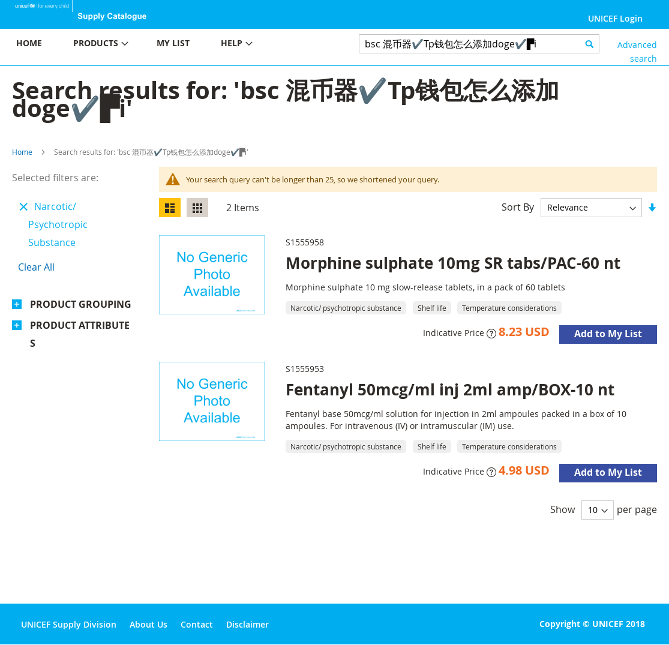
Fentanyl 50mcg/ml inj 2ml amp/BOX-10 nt (450, 389)
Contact (197, 624)
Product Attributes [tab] (80, 334)
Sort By (518, 207)
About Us (148, 624)
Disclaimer (247, 624)
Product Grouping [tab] (80, 304)
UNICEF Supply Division (68, 624)
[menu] (167, 45)
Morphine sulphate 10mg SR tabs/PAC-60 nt (453, 263)
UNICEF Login (615, 18)
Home (22, 152)
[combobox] (479, 43)
